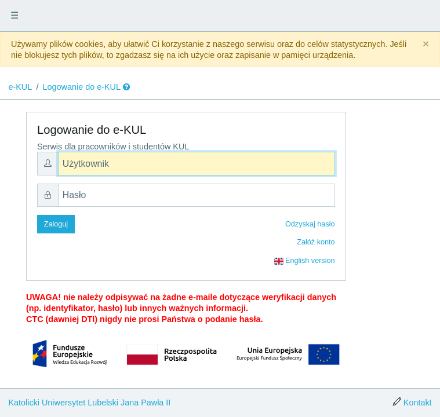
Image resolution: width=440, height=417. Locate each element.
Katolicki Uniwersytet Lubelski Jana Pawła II (89, 402)
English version (304, 261)
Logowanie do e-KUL (82, 87)
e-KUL (20, 87)
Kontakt (417, 402)
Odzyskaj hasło (309, 224)
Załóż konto (315, 242)
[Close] (425, 44)
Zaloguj (56, 224)
